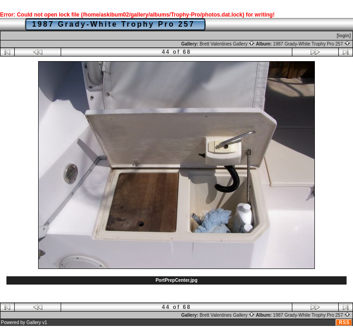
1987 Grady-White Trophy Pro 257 (311, 43)
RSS (344, 322)
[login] (343, 35)
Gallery (34, 322)
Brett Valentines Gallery (227, 43)
